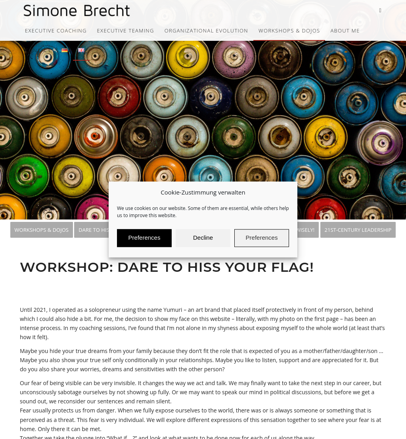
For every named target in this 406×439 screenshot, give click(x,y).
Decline (203, 241)
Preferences (144, 241)
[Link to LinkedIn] (380, 10)
